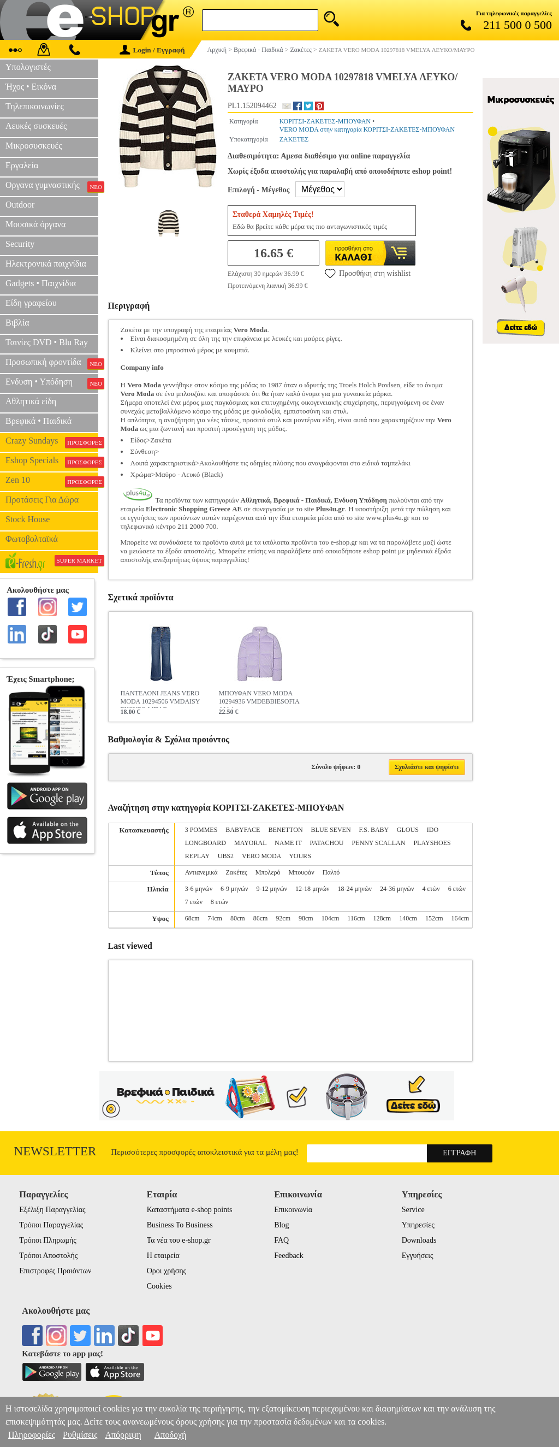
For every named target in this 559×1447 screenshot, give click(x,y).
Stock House (27, 519)
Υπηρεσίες (418, 1225)
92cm (283, 918)
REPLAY (197, 856)
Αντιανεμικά (201, 872)
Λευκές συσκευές (36, 126)
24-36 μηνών (397, 889)
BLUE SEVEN (331, 830)
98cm (306, 918)
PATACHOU (327, 843)
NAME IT (288, 843)
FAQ (281, 1240)
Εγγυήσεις (417, 1255)
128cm (382, 918)
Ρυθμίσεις (80, 1434)
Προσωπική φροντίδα (51, 363)
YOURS (300, 856)
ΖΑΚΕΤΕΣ (294, 139)
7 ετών (194, 902)
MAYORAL (250, 843)
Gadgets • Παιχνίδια (40, 283)
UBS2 (226, 856)
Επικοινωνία (293, 1210)
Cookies (159, 1286)
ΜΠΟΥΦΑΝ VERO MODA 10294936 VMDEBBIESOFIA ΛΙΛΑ (259, 698)
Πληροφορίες (31, 1434)
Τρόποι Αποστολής (48, 1255)
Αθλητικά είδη (30, 401)
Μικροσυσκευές (33, 145)
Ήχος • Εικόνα (30, 86)
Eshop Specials (51, 462)
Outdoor (19, 204)
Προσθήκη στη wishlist (368, 273)
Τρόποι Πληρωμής (47, 1240)
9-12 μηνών (272, 889)
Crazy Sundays (51, 442)
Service (413, 1210)
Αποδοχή (170, 1434)
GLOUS (408, 830)
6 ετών (457, 889)
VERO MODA (261, 856)
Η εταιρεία (163, 1255)
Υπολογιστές (28, 67)
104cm (331, 918)
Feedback (289, 1255)
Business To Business (180, 1225)
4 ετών (430, 889)
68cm (192, 918)
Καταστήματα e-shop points (190, 1210)
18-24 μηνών (355, 889)
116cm (356, 918)
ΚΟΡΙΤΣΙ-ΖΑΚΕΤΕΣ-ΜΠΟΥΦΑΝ (325, 121)
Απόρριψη (123, 1434)
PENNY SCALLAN (379, 843)
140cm (408, 918)
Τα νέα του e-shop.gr (179, 1240)
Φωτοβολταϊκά (31, 539)
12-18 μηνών (312, 889)
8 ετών (219, 902)
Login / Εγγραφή (152, 50)
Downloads (419, 1240)
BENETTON (285, 830)
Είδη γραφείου (31, 303)
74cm (214, 918)
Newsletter (55, 1151)
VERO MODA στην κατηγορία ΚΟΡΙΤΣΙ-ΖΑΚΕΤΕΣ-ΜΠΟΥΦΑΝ (367, 129)
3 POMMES (201, 830)
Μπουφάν (301, 872)
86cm (260, 918)
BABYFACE (242, 830)
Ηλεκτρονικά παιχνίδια (45, 263)
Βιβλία (17, 322)
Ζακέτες (236, 872)
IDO (432, 830)
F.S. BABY (374, 830)
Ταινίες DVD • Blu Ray (46, 342)
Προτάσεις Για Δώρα (42, 499)
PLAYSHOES (431, 843)
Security (19, 244)
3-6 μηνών (198, 889)
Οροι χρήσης (166, 1271)
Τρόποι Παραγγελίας (51, 1225)
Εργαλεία (21, 165)
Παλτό (331, 872)
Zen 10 (51, 481)
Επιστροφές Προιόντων (55, 1271)
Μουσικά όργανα (35, 224)
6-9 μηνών (234, 889)
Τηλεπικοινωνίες (34, 106)
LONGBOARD (205, 843)
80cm (237, 918)
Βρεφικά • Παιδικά (38, 421)
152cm (434, 918)
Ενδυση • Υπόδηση (51, 383)
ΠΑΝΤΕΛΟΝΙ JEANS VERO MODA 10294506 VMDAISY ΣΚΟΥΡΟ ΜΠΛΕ (160, 698)
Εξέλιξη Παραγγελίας (52, 1210)
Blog (281, 1225)
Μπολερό (268, 872)
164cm (460, 918)
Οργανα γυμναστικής (51, 186)
